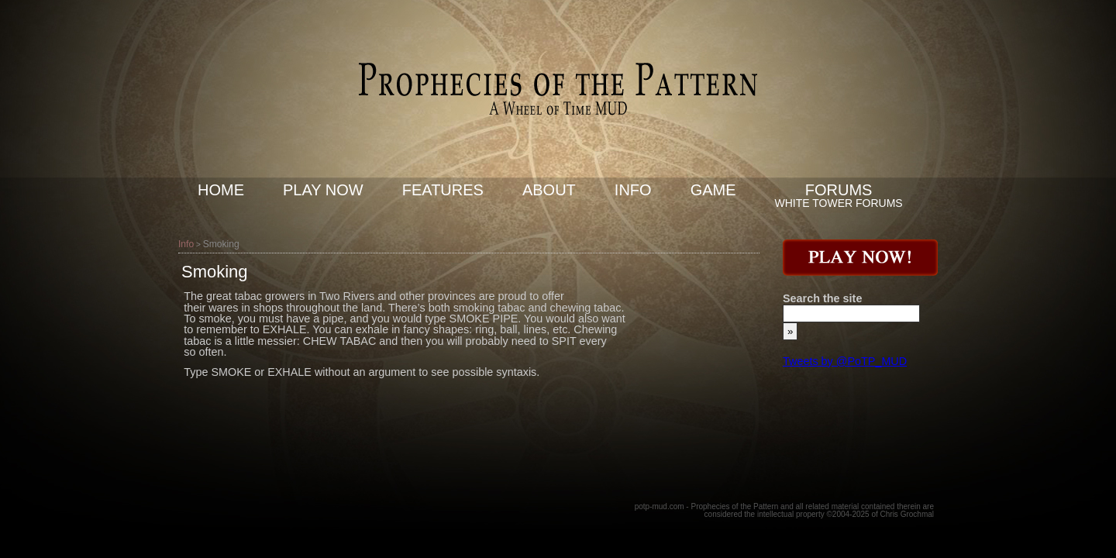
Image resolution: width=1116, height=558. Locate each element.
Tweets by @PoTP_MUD (845, 361)
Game (713, 190)
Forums (839, 190)
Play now (323, 190)
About (549, 190)
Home (221, 190)
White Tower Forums (839, 203)
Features (443, 190)
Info (633, 190)
